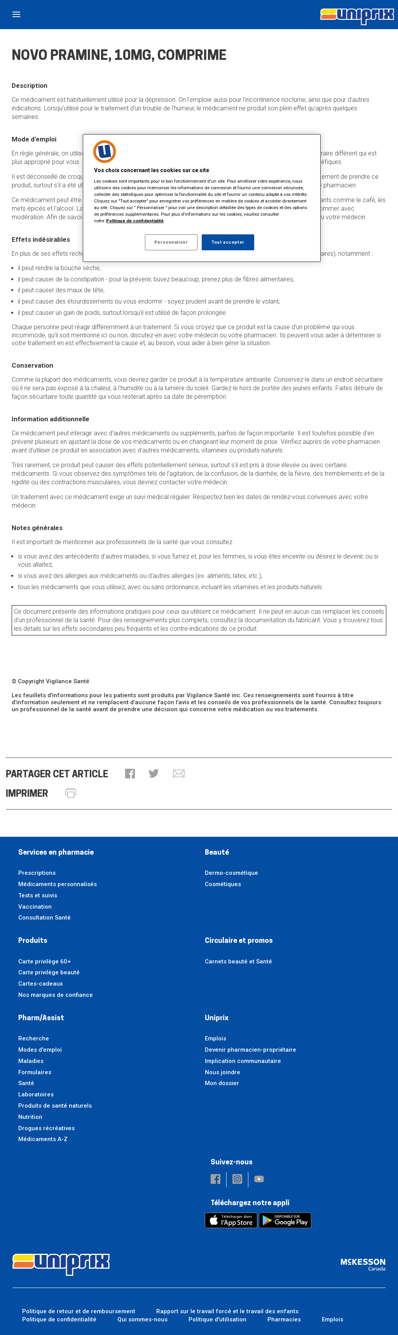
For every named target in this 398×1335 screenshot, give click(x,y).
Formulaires (34, 1072)
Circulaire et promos (239, 941)
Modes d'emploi (40, 1049)
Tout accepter (227, 242)
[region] (201, 198)
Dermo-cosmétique (231, 872)
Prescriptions (37, 872)
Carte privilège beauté (49, 972)
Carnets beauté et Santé (238, 961)
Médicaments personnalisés (57, 884)
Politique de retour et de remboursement (78, 1311)
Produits (32, 941)
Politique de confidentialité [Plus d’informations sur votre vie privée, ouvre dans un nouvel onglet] (135, 220)
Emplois (215, 1038)
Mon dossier (222, 1083)
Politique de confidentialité (59, 1319)
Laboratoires (36, 1094)
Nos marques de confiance (55, 994)
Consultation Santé (44, 917)
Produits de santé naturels (55, 1105)
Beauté (217, 853)
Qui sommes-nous (142, 1319)
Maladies (31, 1061)
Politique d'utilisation (217, 1319)
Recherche (33, 1038)
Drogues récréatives (46, 1128)
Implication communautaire (243, 1061)
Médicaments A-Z (43, 1139)
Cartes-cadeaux (40, 983)
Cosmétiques (223, 884)
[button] (130, 774)
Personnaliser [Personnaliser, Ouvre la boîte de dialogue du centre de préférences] (171, 242)
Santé (26, 1083)
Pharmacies (284, 1319)
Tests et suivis (37, 895)
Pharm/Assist (41, 1018)
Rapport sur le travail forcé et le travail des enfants (227, 1311)
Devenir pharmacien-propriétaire (250, 1049)
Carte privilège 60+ (44, 961)
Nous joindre (222, 1072)
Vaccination (35, 906)
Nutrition (30, 1116)
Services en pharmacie (56, 853)
